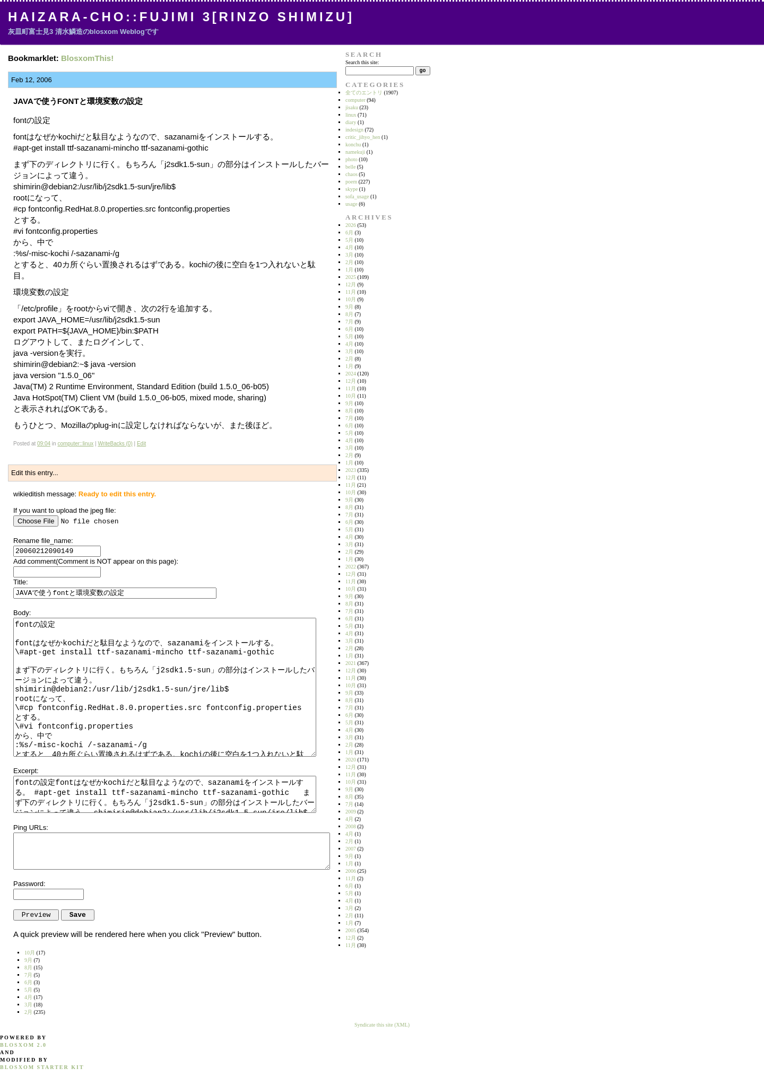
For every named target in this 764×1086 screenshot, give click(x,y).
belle (350, 167)
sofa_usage (357, 196)
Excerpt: (26, 771)
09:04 (43, 443)
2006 (350, 871)
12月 (350, 284)
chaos (351, 174)
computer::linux (75, 443)
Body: (22, 613)
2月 (349, 262)
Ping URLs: (30, 827)
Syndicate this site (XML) (382, 1025)
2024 (350, 373)
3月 (349, 255)
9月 (349, 307)
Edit (141, 443)
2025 (350, 277)
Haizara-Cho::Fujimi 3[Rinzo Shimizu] (181, 17)
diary (351, 122)
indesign (354, 130)
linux (351, 115)
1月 (349, 270)
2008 (350, 826)
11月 (350, 292)
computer (355, 100)
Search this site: (362, 62)
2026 (350, 225)
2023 (350, 470)
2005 (350, 930)
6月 (349, 232)
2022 (350, 567)
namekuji (355, 152)
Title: (20, 582)
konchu (353, 144)
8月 (349, 314)
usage (351, 204)
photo (351, 159)
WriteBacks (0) (115, 443)
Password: (29, 884)
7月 (349, 322)
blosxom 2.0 (23, 1045)
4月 (349, 247)
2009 (350, 811)
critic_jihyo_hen (362, 137)
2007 (350, 849)
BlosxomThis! (87, 58)
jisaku (351, 107)
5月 (349, 240)
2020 (350, 760)
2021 (350, 663)
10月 (350, 299)
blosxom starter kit (42, 1067)
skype (351, 189)
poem (351, 182)
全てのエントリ (364, 92)
